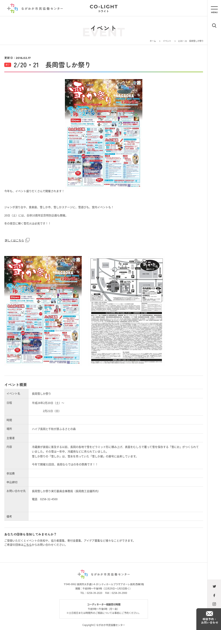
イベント (167, 40)
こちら (27, 544)
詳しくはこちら (14, 240)
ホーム (153, 40)
